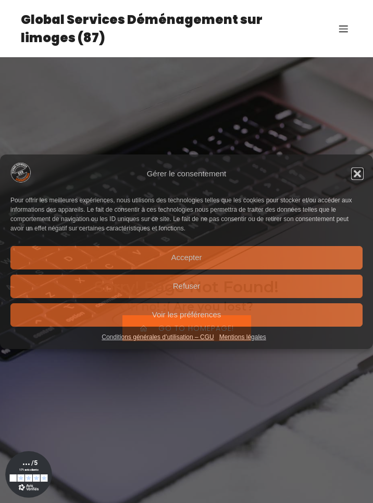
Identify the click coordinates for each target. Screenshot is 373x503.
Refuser (187, 285)
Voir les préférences (186, 314)
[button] (357, 174)
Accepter (186, 257)
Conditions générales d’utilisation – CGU (158, 337)
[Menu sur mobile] (343, 28)
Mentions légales (242, 337)
